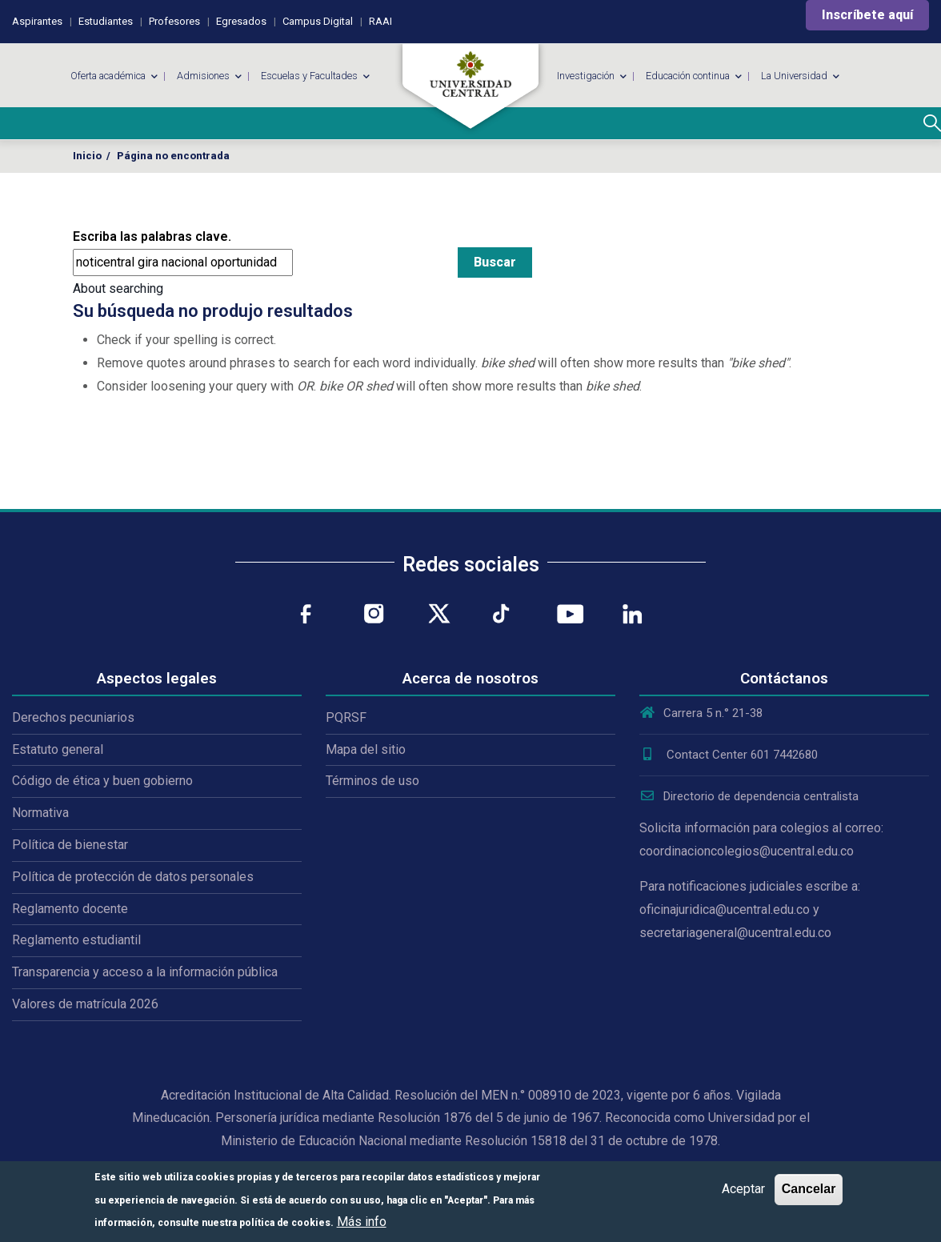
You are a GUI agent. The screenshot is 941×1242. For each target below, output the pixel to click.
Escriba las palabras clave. (152, 236)
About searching (118, 288)
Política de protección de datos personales (133, 876)
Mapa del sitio (366, 749)
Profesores (174, 21)
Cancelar (809, 1189)
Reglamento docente (70, 908)
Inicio (87, 156)
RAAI (380, 21)
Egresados (241, 21)
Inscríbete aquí (867, 14)
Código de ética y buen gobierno (102, 780)
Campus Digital (317, 21)
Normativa (40, 812)
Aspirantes (37, 21)
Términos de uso (372, 780)
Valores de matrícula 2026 (85, 1004)
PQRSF (346, 717)
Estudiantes (105, 21)
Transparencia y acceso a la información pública (145, 972)
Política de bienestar (70, 844)
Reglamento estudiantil (76, 940)
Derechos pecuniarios (73, 717)
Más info (361, 1221)
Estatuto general (57, 749)
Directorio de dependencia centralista (749, 796)
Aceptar (743, 1188)
